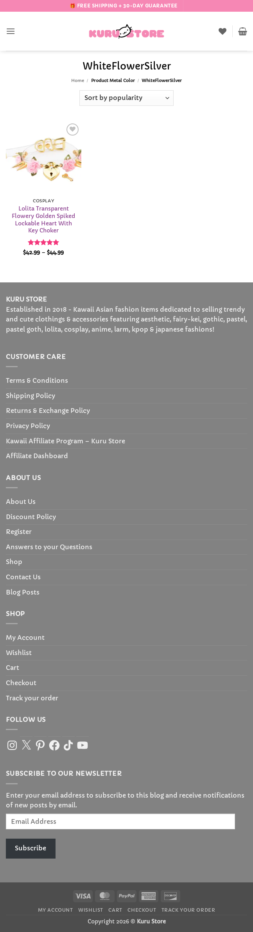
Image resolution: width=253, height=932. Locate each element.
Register (19, 532)
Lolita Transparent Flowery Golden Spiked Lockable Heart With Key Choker (43, 219)
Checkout (21, 683)
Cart (12, 667)
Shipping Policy (30, 396)
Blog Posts (22, 592)
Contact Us (23, 577)
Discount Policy (31, 517)
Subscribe (30, 848)
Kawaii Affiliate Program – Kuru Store (65, 441)
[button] (10, 31)
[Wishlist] (222, 31)
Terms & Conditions (37, 380)
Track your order (32, 698)
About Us (21, 501)
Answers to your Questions (49, 547)
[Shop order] (126, 98)
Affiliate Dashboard (37, 456)
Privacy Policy (28, 426)
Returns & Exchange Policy (48, 410)
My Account (25, 637)
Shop (14, 562)
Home (77, 80)
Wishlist (19, 653)
